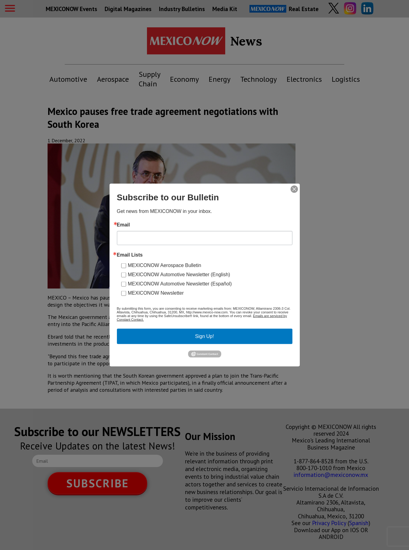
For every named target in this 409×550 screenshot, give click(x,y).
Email (123, 224)
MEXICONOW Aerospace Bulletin (164, 265)
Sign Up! (204, 336)
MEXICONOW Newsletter (156, 293)
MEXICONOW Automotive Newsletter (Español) (180, 283)
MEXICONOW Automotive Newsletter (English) (179, 274)
